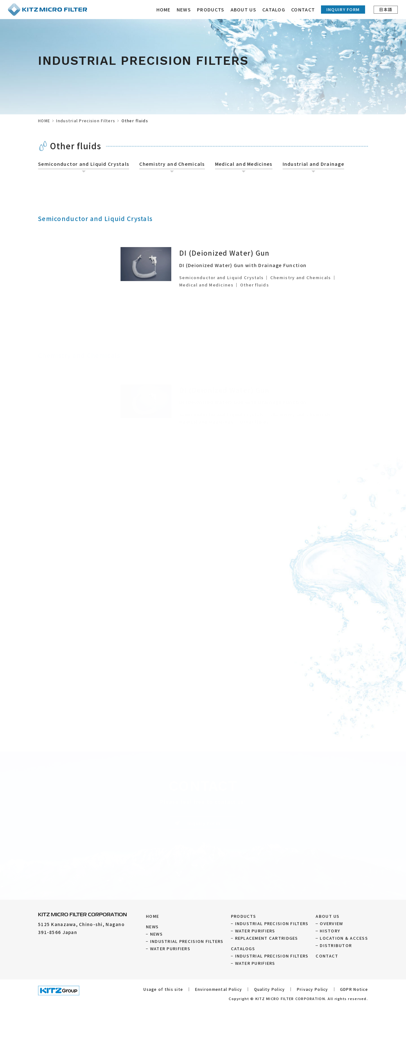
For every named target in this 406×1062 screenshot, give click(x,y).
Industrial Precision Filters (85, 120)
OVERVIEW (331, 923)
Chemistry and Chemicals (172, 163)
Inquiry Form (345, 9)
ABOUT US (327, 916)
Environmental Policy (218, 989)
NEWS (186, 9)
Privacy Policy (312, 989)
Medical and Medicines (243, 163)
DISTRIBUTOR (336, 945)
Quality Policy (269, 989)
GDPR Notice (354, 989)
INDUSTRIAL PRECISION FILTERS (187, 941)
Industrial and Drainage (313, 163)
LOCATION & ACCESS (344, 938)
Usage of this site (163, 989)
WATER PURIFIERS (170, 948)
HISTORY (330, 931)
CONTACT (305, 9)
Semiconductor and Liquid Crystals (83, 163)
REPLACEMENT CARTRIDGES (266, 938)
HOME (165, 9)
